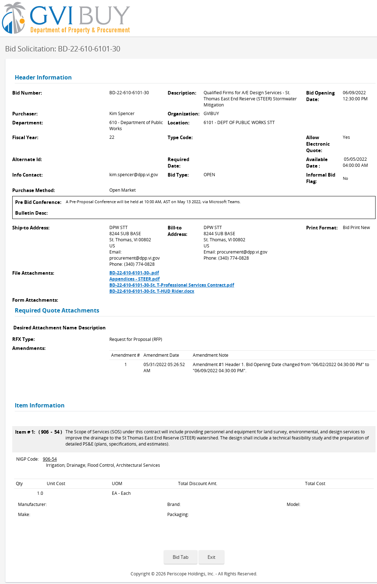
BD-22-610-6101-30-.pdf (134, 273)
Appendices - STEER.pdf (134, 279)
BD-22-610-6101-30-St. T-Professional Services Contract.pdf (171, 285)
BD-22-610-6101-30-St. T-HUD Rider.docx (151, 291)
